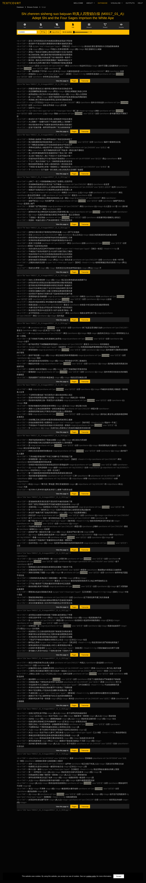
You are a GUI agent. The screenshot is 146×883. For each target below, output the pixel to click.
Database (103, 3)
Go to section (67, 32)
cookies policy (91, 876)
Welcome (78, 3)
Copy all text (55, 32)
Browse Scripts (32, 7)
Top (43, 32)
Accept (118, 876)
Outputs (130, 3)
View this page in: (62, 81)
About (89, 3)
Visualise (116, 3)
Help (140, 3)
